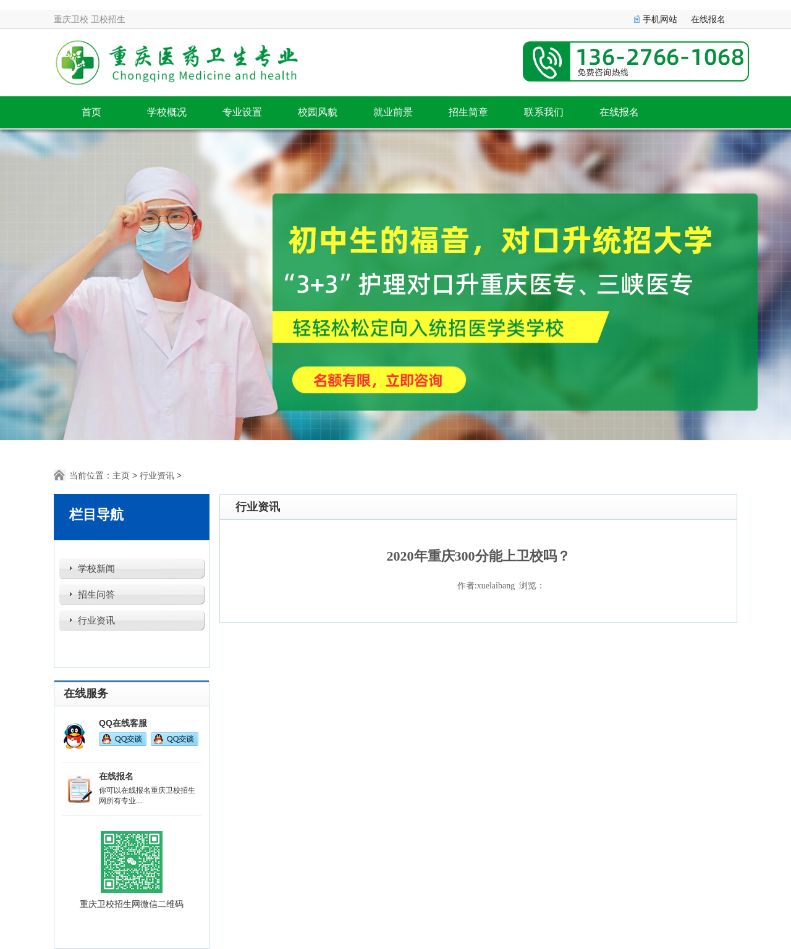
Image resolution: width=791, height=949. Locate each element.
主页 (121, 475)
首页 (91, 112)
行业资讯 (157, 475)
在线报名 (708, 19)
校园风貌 (317, 112)
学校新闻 (96, 569)
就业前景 (393, 112)
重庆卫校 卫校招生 (89, 19)
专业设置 (242, 112)
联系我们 (544, 112)
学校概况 (167, 112)
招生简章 (468, 112)
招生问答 (96, 595)
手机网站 (660, 19)
